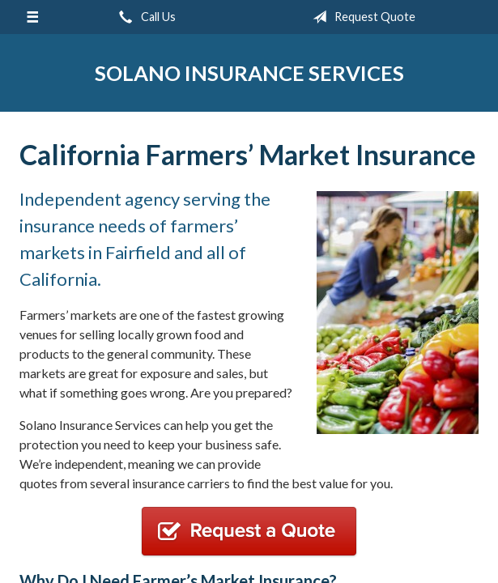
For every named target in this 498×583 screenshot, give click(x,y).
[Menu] (32, 17)
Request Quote (360, 17)
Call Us (144, 17)
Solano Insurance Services (249, 73)
